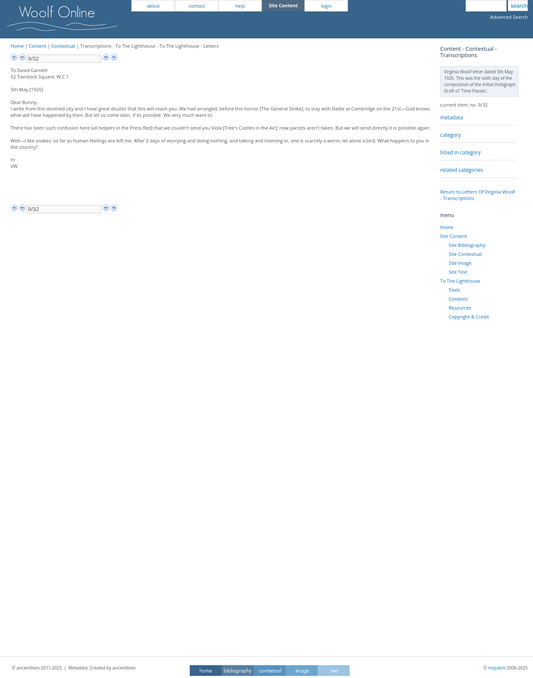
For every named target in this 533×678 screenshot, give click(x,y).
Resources (460, 307)
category (450, 135)
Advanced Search (509, 17)
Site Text (458, 272)
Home (17, 46)
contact (196, 6)
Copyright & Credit (469, 316)
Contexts (458, 299)
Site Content (453, 236)
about (153, 6)
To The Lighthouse (460, 281)
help (240, 6)
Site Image (460, 263)
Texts (454, 290)
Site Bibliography (467, 245)
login (326, 6)
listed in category (460, 152)
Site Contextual (465, 254)
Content (37, 46)
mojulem (497, 668)
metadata (451, 117)
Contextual (63, 46)
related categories (461, 170)
